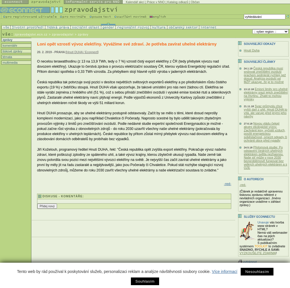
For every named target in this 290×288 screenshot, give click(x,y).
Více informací (224, 271)
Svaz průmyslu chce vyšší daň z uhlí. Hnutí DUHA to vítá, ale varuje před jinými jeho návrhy (265, 111)
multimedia (10, 62)
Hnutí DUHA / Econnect (82, 52)
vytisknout (247, 262)
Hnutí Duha (251, 50)
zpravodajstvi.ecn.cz (31, 34)
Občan (195, 2)
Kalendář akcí (135, 2)
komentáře (9, 45)
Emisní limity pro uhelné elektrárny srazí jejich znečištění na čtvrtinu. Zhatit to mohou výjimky (266, 94)
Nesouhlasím (257, 272)
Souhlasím (145, 281)
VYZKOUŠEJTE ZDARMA (258, 253)
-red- (227, 184)
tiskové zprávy (12, 51)
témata (7, 57)
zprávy (7, 40)
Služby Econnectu (259, 216)
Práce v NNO (156, 2)
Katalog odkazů (177, 2)
